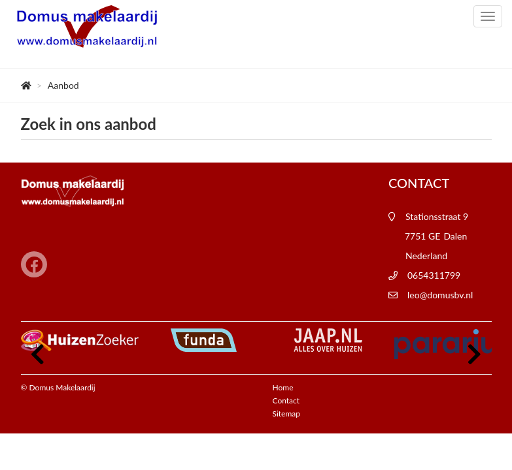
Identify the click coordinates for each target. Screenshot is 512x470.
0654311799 (433, 275)
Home (283, 387)
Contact (286, 400)
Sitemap (287, 413)
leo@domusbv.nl (440, 294)
